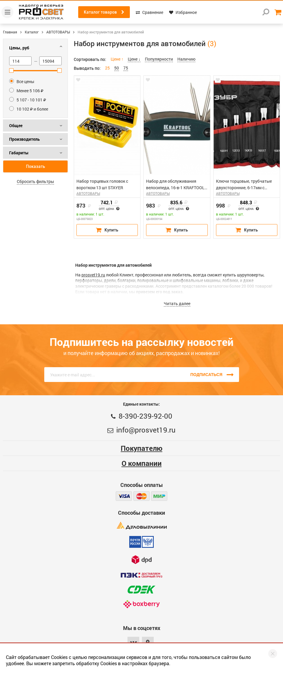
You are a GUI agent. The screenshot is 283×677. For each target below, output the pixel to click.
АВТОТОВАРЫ (58, 32)
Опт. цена (109, 209)
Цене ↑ (117, 59)
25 (107, 68)
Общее (15, 125)
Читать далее (177, 303)
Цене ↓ (134, 59)
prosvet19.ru (93, 275)
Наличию (186, 59)
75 (125, 68)
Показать (35, 166)
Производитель (24, 139)
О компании (142, 463)
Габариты (19, 153)
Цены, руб (19, 48)
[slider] (11, 70)
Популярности (159, 59)
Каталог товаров (104, 12)
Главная (10, 32)
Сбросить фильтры (35, 181)
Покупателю (141, 448)
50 (116, 68)
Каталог (32, 32)
